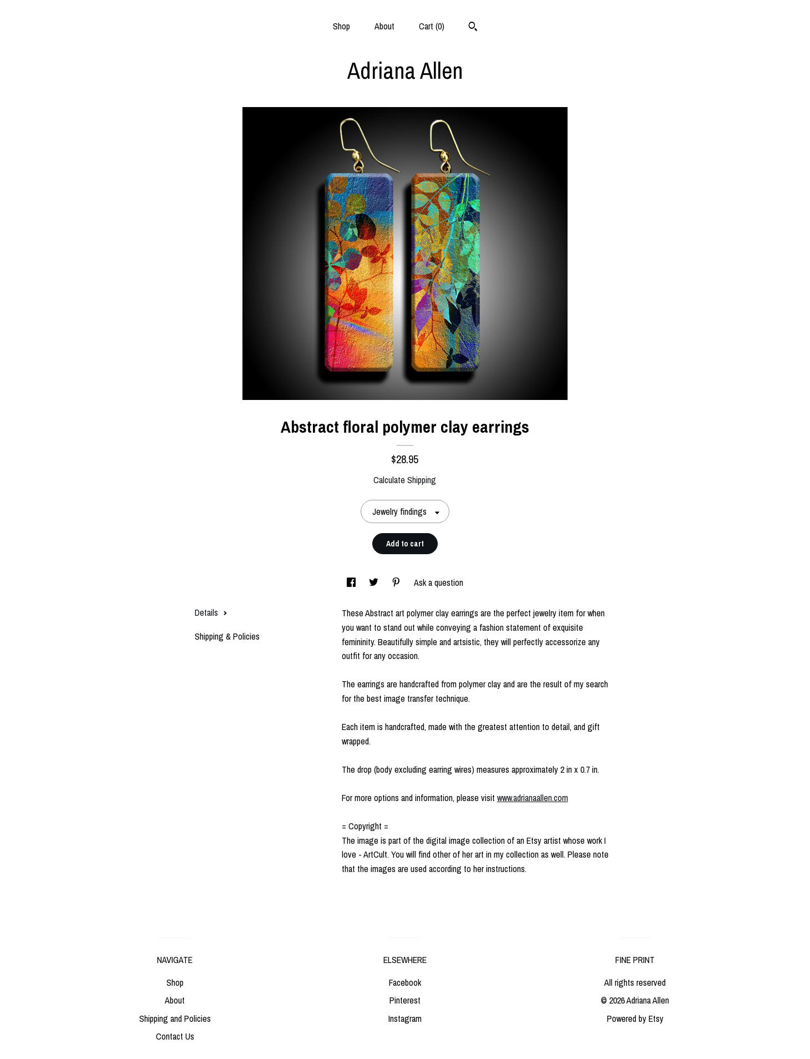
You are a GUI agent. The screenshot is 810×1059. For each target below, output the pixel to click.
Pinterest (405, 1000)
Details (211, 612)
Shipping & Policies (227, 636)
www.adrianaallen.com (532, 798)
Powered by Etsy (635, 1018)
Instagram (405, 1018)
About (384, 26)
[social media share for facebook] (352, 582)
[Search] (473, 28)
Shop (341, 26)
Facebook (405, 982)
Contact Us (175, 1036)
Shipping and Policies (175, 1018)
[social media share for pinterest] (397, 582)
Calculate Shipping (404, 480)
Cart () (431, 26)
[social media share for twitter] (375, 582)
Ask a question (438, 582)
